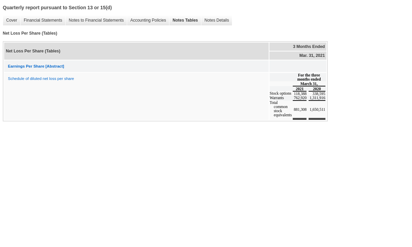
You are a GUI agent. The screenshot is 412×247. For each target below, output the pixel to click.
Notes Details (215, 20)
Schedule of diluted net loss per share (41, 79)
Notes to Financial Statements (94, 20)
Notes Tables (183, 20)
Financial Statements (41, 20)
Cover (10, 20)
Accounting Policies (146, 20)
